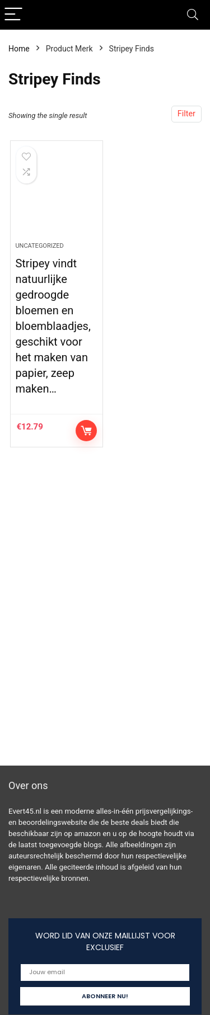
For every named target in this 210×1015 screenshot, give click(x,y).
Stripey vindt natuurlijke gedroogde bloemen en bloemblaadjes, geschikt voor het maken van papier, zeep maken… (52, 326)
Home (19, 48)
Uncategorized (39, 245)
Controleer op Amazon (86, 430)
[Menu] (13, 15)
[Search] (192, 15)
